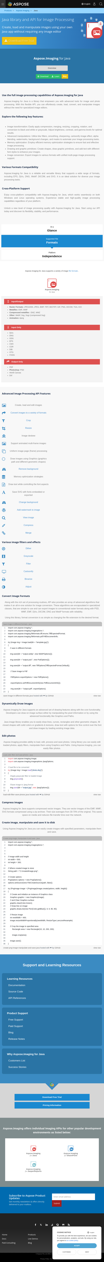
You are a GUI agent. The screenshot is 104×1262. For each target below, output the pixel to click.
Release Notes (16, 1038)
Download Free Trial (20, 41)
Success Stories (17, 1066)
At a (52, 229)
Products (32, 1234)
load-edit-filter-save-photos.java (16, 794)
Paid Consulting (8, 1242)
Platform (52, 254)
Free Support (15, 1018)
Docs (4, 1238)
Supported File (52, 240)
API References (17, 997)
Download (43, 76)
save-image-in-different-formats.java (18, 695)
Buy (65, 76)
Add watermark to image (28, 509)
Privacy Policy (44, 1258)
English (85, 4)
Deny (87, 1252)
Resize (28, 427)
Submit (57, 1202)
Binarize (28, 578)
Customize (67, 1252)
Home (4, 1234)
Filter (28, 563)
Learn (55, 76)
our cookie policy (72, 1240)
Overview (52, 68)
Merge (28, 532)
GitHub (51, 695)
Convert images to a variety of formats (28, 412)
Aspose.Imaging (33, 1154)
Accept (77, 1245)
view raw (97, 695)
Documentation (16, 984)
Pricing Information (52, 1104)
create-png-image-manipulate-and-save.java (21, 947)
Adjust (28, 586)
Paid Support (15, 1025)
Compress (28, 524)
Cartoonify (28, 570)
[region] (52, 658)
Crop (28, 419)
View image (28, 516)
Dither (28, 547)
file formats (73, 270)
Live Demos (33, 1238)
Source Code (15, 990)
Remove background (28, 468)
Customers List (16, 1059)
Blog (10, 1031)
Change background (28, 501)
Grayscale (28, 555)
